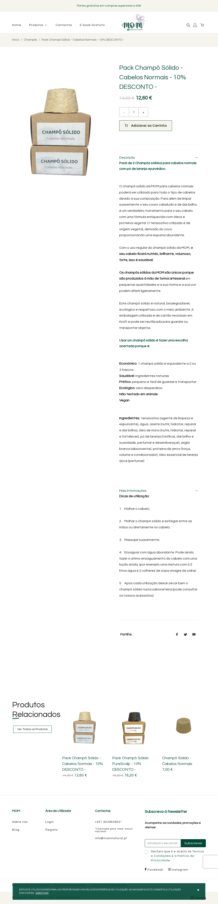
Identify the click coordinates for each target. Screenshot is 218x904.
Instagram (178, 869)
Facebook (154, 869)
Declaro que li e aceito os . (177, 856)
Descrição (158, 157)
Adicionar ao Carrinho (146, 125)
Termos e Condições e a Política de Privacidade (177, 856)
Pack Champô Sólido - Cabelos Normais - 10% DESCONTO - (83, 39)
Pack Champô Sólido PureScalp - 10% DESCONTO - (130, 764)
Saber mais (42, 893)
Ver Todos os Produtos (32, 729)
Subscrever (193, 843)
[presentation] (210, 861)
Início (15, 39)
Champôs (30, 39)
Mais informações (158, 490)
